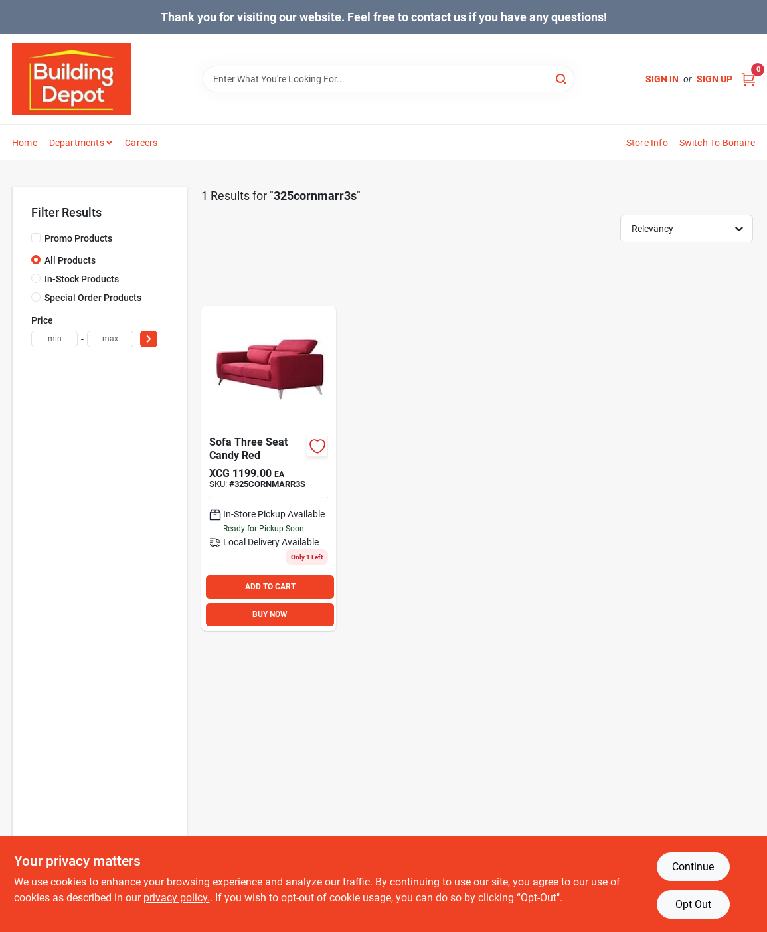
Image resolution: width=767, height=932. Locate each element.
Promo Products (78, 238)
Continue (693, 866)
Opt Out (693, 904)
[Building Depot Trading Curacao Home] (71, 79)
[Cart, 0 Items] (748, 79)
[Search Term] (388, 79)
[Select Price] (148, 339)
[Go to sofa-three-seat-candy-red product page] (268, 468)
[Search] (562, 78)
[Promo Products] (36, 237)
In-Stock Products (81, 279)
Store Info (647, 143)
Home (24, 143)
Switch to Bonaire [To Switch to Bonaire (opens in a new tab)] (717, 143)
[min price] (54, 339)
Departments (76, 143)
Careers (141, 143)
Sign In (662, 79)
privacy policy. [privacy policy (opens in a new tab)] (176, 897)
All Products (70, 260)
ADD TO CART (270, 586)
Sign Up (714, 79)
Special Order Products (92, 297)
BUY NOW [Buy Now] (270, 614)
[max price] (110, 339)
